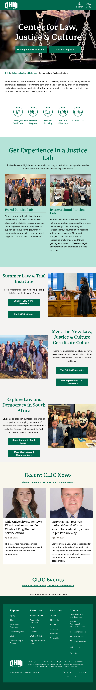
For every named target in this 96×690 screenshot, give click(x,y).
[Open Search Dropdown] (79, 6)
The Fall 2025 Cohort (71, 370)
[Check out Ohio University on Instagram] (67, 675)
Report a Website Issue (37, 642)
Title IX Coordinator (71, 666)
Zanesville (54, 638)
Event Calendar (36, 615)
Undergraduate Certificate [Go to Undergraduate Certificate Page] (20, 116)
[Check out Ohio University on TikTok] (82, 672)
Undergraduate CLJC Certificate (72, 382)
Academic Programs (14, 625)
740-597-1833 (79, 636)
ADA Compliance (33, 662)
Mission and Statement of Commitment (48, 664)
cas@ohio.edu (79, 632)
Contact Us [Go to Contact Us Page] (78, 114)
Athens (53, 615)
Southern (54, 633)
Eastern (53, 624)
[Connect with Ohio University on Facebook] (64, 672)
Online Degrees (17, 631)
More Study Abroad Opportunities (24, 453)
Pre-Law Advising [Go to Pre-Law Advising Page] (48, 116)
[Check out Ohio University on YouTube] (75, 674)
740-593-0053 (79, 641)
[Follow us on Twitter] (76, 653)
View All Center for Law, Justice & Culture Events (47, 585)
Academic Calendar (34, 621)
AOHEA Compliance (48, 662)
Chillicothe (54, 620)
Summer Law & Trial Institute (24, 302)
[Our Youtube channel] (72, 653)
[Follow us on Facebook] (72, 647)
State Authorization (55, 666)
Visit (12, 636)
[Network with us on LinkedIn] (80, 647)
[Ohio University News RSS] (86, 672)
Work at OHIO (36, 636)
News (32, 627)
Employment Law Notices (65, 662)
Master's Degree (64, 49)
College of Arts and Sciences (24, 73)
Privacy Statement (41, 666)
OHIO (7, 73)
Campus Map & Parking (16, 642)
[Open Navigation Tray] (88, 6)
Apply (12, 615)
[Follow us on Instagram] (76, 649)
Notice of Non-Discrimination (73, 664)
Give (12, 620)
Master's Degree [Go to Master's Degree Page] (33, 116)
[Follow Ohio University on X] (79, 672)
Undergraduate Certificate (30, 49)
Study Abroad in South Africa (23, 441)
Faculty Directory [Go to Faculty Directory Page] (63, 116)
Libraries (33, 631)
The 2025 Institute (23, 314)
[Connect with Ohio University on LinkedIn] (71, 672)
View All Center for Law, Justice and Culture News (47, 482)
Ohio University (20, 672)
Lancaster (54, 629)
